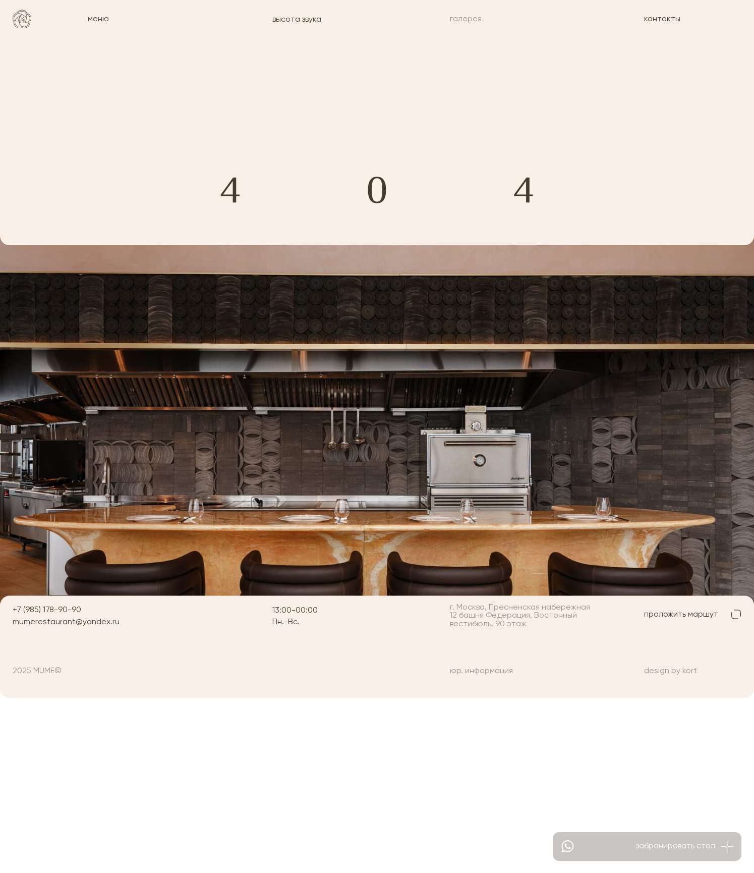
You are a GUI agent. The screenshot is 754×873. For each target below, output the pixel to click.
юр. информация (481, 671)
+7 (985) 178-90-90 (47, 610)
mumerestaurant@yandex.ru (66, 622)
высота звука (296, 19)
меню (98, 19)
